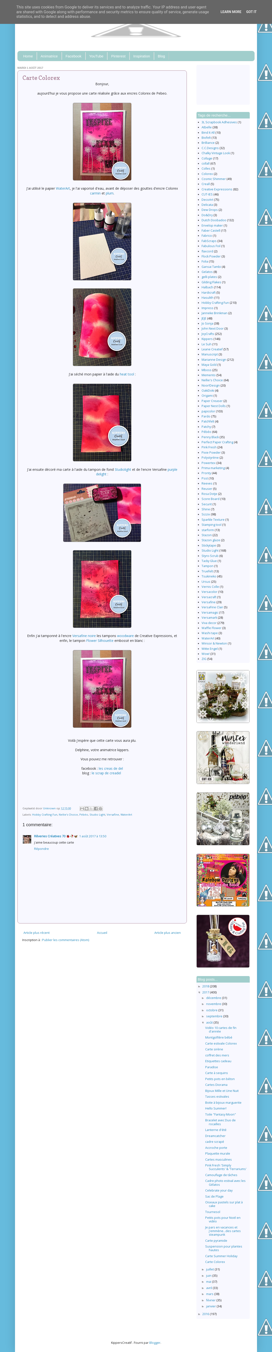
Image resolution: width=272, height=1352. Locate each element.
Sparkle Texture (213, 520)
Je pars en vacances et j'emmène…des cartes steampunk (223, 1231)
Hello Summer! (216, 1108)
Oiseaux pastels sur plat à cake (224, 1204)
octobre (212, 1010)
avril (209, 1288)
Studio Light (97, 814)
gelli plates (209, 277)
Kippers (207, 339)
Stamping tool (211, 525)
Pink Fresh (209, 447)
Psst (205, 478)
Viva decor (209, 623)
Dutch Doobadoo (214, 220)
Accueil (102, 933)
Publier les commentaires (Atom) (65, 940)
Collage (207, 158)
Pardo (206, 416)
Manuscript (210, 354)
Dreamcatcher (215, 1136)
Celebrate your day (219, 1190)
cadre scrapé (214, 1142)
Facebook (74, 56)
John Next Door (213, 328)
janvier (211, 1306)
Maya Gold (209, 365)
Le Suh (207, 344)
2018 (206, 986)
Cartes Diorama (216, 1085)
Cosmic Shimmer (214, 179)
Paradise (211, 1067)
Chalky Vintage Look (216, 153)
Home (28, 56)
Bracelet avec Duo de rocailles (220, 1122)
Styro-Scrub (210, 556)
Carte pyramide (216, 1241)
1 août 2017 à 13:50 (92, 836)
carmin (95, 193)
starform (208, 530)
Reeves (207, 483)
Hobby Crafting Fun (44, 814)
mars (210, 1294)
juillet (210, 1269)
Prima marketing (213, 468)
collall (206, 163)
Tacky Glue (209, 561)
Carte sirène (214, 1049)
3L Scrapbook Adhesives (219, 122)
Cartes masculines (218, 1160)
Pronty (206, 473)
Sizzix (206, 514)
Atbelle (207, 127)
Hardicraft (209, 293)
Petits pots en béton (220, 1079)
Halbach (207, 287)
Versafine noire (84, 635)
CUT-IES (207, 194)
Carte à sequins (216, 1073)
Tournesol (212, 1212)
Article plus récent (36, 933)
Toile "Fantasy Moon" (220, 1114)
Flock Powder (211, 256)
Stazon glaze (211, 540)
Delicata (207, 205)
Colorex (207, 174)
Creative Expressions (217, 189)
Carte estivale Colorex (221, 1043)
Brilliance (208, 143)
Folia (205, 261)
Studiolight (123, 469)
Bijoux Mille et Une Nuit (222, 1091)
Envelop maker (212, 225)
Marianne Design (214, 360)
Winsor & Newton (214, 643)
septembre (214, 1016)
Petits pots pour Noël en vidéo (223, 1219)
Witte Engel (210, 649)
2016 (206, 1314)
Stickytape (209, 545)
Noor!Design (211, 385)
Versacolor (209, 592)
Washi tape (210, 633)
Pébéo (83, 814)
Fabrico (207, 236)
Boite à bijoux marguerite (223, 1103)
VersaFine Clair (212, 607)
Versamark (209, 618)
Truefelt (207, 571)
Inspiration (141, 56)
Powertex (209, 463)
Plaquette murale (217, 1153)
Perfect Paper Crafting (217, 442)
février (211, 1300)
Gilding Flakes (211, 282)
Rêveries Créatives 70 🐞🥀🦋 (56, 836)
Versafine (113, 814)
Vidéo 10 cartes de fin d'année (220, 1029)
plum (109, 193)
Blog (161, 56)
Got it (251, 12)
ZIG (204, 659)
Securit (207, 504)
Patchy (206, 427)
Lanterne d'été (216, 1130)
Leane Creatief (212, 349)
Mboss (207, 370)
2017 (206, 992)
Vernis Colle (210, 587)
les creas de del (111, 768)
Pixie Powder (211, 453)
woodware (125, 635)
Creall (206, 184)
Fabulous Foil (211, 246)
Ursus (206, 582)
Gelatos (207, 272)
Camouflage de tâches (221, 1175)
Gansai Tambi (211, 267)
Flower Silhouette (100, 640)
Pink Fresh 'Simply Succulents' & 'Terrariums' (226, 1167)
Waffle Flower (211, 628)
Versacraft (209, 597)
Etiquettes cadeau (218, 1061)
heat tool (127, 374)
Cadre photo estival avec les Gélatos (225, 1182)
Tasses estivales (217, 1097)
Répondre (41, 849)
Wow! (206, 654)
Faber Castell (211, 231)
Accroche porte (216, 1148)
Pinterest (118, 56)
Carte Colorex (215, 1262)
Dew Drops (210, 210)
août (209, 1022)
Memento (209, 375)
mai (209, 1282)
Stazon (207, 535)
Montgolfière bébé (218, 1037)
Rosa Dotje (209, 494)
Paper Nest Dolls (214, 406)
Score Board (210, 499)
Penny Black (210, 437)
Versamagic (210, 612)
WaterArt (63, 188)
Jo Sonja (207, 323)
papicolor (208, 411)
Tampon (207, 566)
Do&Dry (207, 215)
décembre (214, 998)
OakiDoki (208, 390)
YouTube (96, 56)
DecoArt (207, 200)
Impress (207, 308)
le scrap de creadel (107, 773)
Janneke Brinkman (214, 313)
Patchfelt (208, 421)
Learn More (230, 12)
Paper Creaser (212, 401)
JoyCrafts (208, 334)
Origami (207, 396)
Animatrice (49, 56)
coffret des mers (217, 1055)
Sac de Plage (214, 1196)
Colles (206, 168)
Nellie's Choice (68, 814)
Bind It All (208, 133)
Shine (206, 509)
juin (209, 1276)
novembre (214, 1004)
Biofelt (206, 138)
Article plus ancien (167, 933)
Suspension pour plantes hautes (223, 1248)
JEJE (204, 318)
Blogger (154, 1343)
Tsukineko (209, 576)
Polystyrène (210, 458)
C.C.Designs (210, 148)
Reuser (207, 489)
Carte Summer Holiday (221, 1256)
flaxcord (207, 251)
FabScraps (209, 241)
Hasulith (207, 298)
